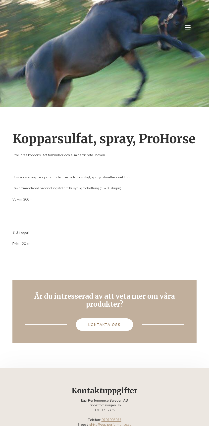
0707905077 (111, 420)
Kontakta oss (104, 324)
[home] (28, 27)
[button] (188, 27)
